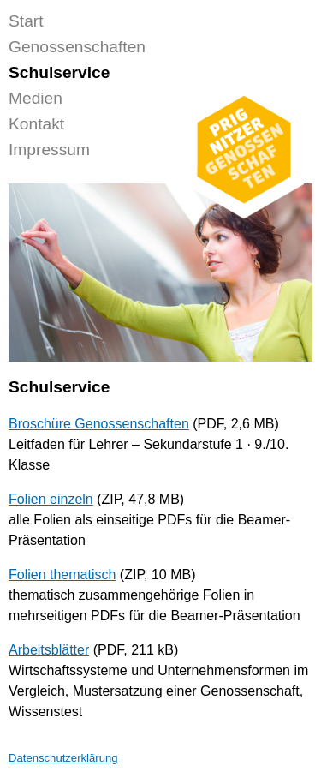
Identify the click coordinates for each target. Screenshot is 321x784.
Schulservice (59, 72)
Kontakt (36, 124)
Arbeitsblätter (49, 650)
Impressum (49, 150)
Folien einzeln (51, 499)
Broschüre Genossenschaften (99, 423)
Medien (35, 98)
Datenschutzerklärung (63, 757)
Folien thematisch (62, 574)
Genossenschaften (77, 47)
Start (26, 21)
